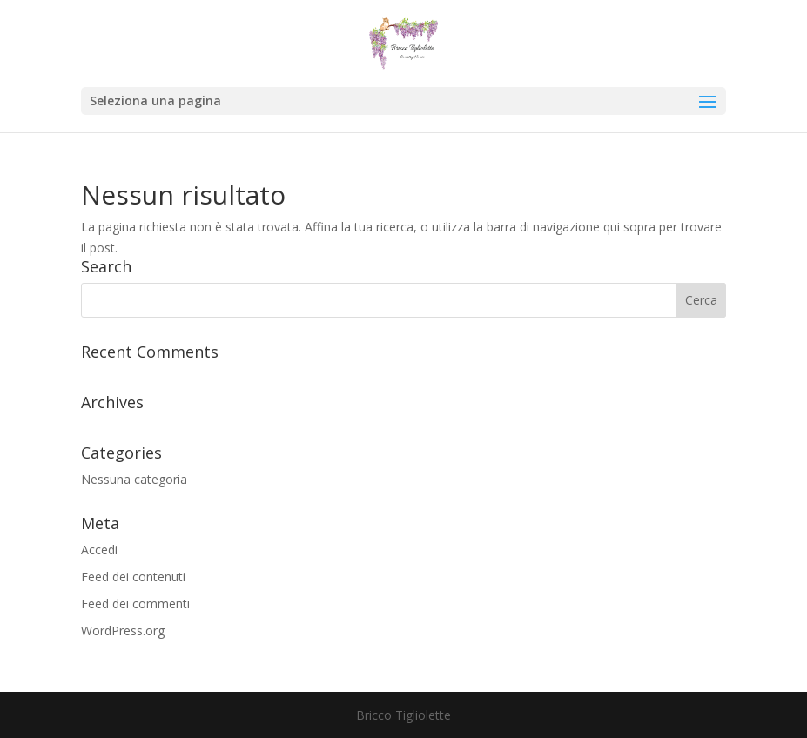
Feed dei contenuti (133, 576)
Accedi (99, 549)
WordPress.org (123, 630)
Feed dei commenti (135, 603)
